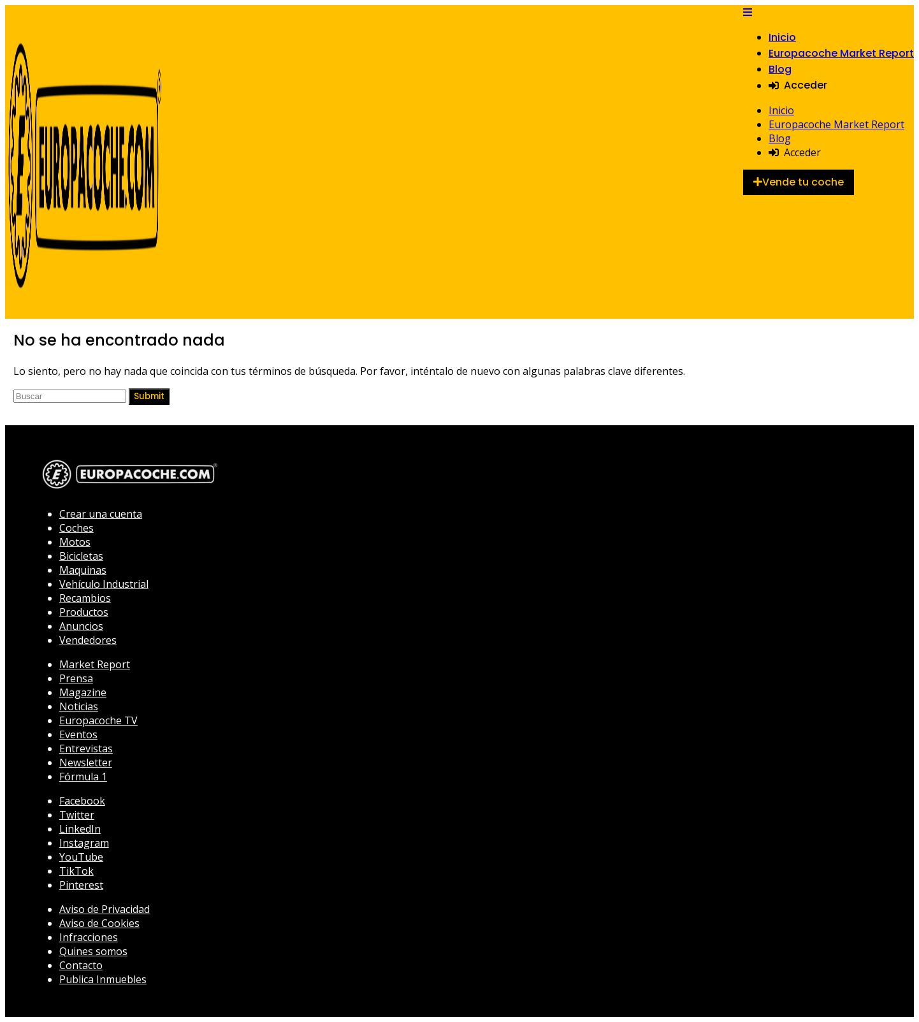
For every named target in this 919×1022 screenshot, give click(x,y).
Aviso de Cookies (99, 923)
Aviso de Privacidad (104, 909)
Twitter (76, 815)
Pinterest (81, 885)
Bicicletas (81, 556)
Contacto (81, 965)
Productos (83, 612)
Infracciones (88, 937)
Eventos (78, 734)
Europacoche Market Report (841, 53)
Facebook (82, 801)
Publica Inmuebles (103, 979)
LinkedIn (80, 829)
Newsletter (85, 763)
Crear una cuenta (100, 514)
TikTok (76, 871)
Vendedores (88, 640)
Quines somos (93, 951)
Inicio (782, 37)
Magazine (82, 692)
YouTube (81, 857)
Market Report (94, 664)
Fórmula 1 (83, 777)
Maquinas (82, 570)
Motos (74, 542)
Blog (780, 69)
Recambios (85, 598)
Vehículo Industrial (103, 584)
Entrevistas (86, 748)
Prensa (76, 678)
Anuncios (81, 626)
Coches (76, 528)
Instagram (84, 843)
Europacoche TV (98, 720)
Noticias (78, 706)
